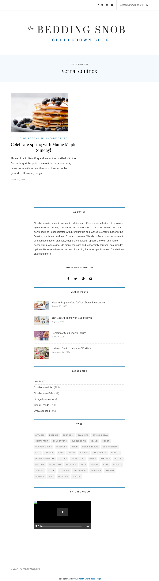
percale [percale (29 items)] (105, 459)
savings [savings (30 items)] (117, 464)
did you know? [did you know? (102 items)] (44, 447)
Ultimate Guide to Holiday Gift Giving (72, 348)
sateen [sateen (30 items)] (94, 464)
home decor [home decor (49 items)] (100, 453)
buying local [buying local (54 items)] (100, 435)
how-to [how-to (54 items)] (115, 453)
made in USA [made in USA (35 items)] (78, 459)
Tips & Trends (41, 405)
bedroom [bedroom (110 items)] (68, 435)
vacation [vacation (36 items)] (63, 476)
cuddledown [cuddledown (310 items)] (78, 441)
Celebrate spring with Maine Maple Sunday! (43, 147)
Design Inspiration (44, 399)
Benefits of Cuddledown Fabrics (69, 332)
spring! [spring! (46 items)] (110, 470)
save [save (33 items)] (105, 464)
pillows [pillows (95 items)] (40, 464)
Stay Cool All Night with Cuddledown (72, 317)
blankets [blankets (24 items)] (83, 435)
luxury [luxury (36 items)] (63, 459)
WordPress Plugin (93, 579)
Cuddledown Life (32, 138)
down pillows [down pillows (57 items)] (90, 447)
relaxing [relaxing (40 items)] (71, 464)
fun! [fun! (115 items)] (60, 453)
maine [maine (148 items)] (92, 459)
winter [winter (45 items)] (77, 476)
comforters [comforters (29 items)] (60, 441)
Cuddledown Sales (44, 393)
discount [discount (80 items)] (61, 447)
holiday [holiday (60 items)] (84, 453)
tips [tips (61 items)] (51, 476)
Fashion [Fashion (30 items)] (49, 453)
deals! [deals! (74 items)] (94, 441)
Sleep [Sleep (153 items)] (51, 470)
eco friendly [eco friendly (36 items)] (110, 447)
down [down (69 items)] (75, 447)
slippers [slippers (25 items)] (96, 470)
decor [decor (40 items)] (106, 441)
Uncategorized (56, 138)
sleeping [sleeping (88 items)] (64, 470)
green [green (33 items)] (71, 453)
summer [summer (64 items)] (40, 476)
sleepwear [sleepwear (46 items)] (80, 470)
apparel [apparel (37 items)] (40, 435)
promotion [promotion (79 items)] (55, 464)
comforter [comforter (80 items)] (42, 441)
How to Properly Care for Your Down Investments (78, 302)
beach (37, 381)
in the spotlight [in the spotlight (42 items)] (45, 459)
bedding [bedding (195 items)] (53, 435)
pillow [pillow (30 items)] (118, 459)
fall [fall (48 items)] (38, 453)
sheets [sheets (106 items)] (40, 470)
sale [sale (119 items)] (83, 464)
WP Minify (80, 579)
